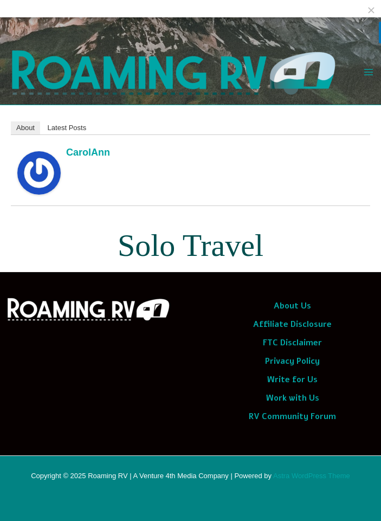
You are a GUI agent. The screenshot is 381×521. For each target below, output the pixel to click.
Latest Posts (67, 128)
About (25, 128)
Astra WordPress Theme (311, 476)
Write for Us (292, 379)
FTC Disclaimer (292, 342)
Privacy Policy (292, 361)
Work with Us (292, 398)
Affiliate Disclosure (292, 324)
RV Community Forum (292, 416)
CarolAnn (88, 152)
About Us (292, 305)
